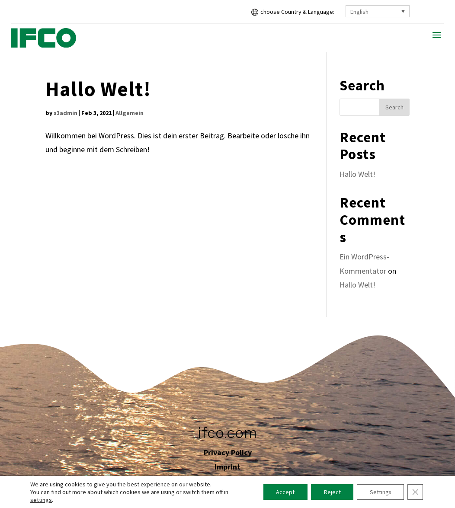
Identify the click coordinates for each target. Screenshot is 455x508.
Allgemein (129, 113)
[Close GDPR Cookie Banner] (415, 492)
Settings (380, 492)
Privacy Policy (228, 452)
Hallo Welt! (98, 89)
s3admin (65, 113)
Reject (331, 492)
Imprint (227, 467)
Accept (284, 492)
